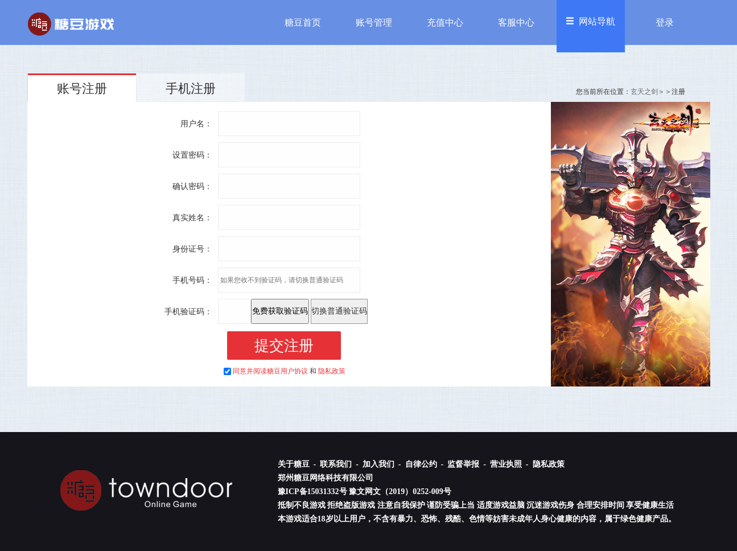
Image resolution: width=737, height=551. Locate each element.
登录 (665, 22)
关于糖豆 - (298, 464)
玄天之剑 (644, 92)
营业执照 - (510, 464)
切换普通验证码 (339, 311)
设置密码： (192, 155)
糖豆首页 (303, 22)
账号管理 (374, 22)
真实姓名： (192, 217)
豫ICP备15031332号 (312, 491)
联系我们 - (340, 464)
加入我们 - (383, 464)
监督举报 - (467, 464)
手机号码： (192, 280)
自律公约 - (425, 464)
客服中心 (516, 22)
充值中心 (445, 22)
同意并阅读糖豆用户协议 (270, 371)
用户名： (196, 124)
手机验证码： (188, 311)
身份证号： (192, 249)
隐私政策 (331, 371)
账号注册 (82, 88)
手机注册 (191, 88)
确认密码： (192, 186)
